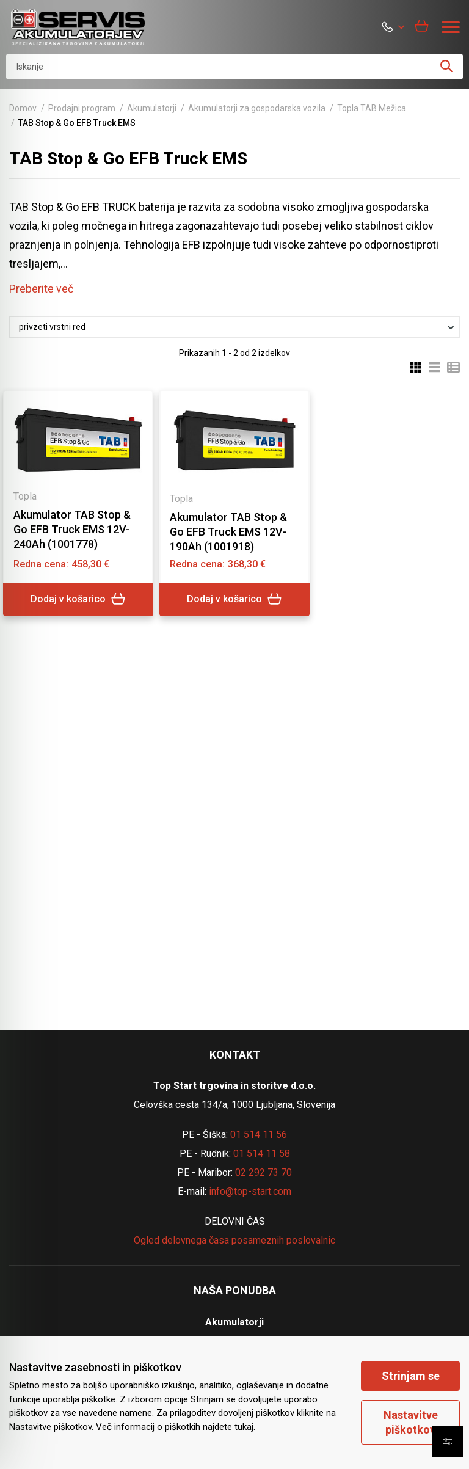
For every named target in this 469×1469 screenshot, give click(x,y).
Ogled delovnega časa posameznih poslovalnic (234, 1240)
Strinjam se (411, 1375)
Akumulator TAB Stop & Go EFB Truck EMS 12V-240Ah (72, 529)
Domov (23, 108)
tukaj (243, 1426)
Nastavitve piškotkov (411, 1422)
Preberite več (41, 288)
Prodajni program (81, 108)
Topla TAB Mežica (371, 108)
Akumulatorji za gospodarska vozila (256, 108)
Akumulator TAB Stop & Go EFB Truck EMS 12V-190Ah (228, 532)
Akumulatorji (151, 108)
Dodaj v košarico (78, 599)
